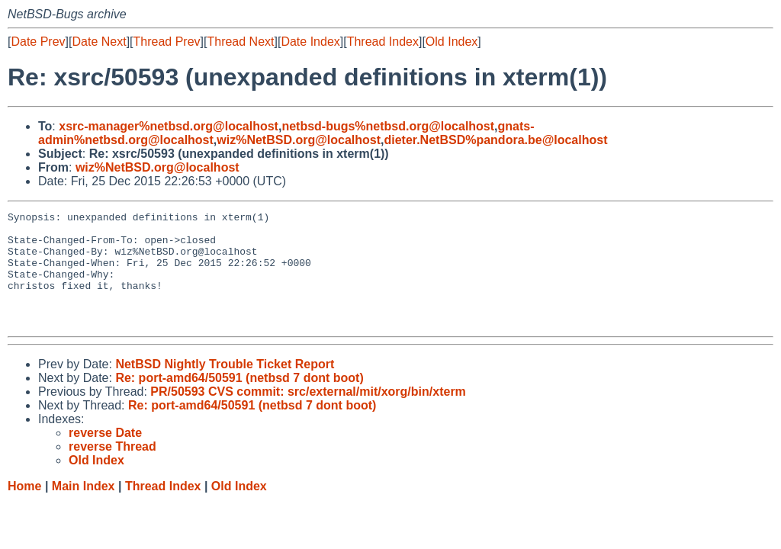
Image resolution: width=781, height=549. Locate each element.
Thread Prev (167, 41)
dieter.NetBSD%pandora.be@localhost (495, 139)
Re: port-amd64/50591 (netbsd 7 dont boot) (239, 400)
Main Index (83, 508)
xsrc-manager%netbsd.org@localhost (168, 126)
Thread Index (383, 41)
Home (24, 508)
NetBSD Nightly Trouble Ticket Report (224, 386)
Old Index (451, 41)
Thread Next (240, 41)
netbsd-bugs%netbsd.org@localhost (387, 126)
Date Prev (38, 41)
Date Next (99, 41)
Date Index (310, 41)
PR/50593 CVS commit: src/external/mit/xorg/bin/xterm (307, 414)
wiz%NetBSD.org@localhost (299, 139)
